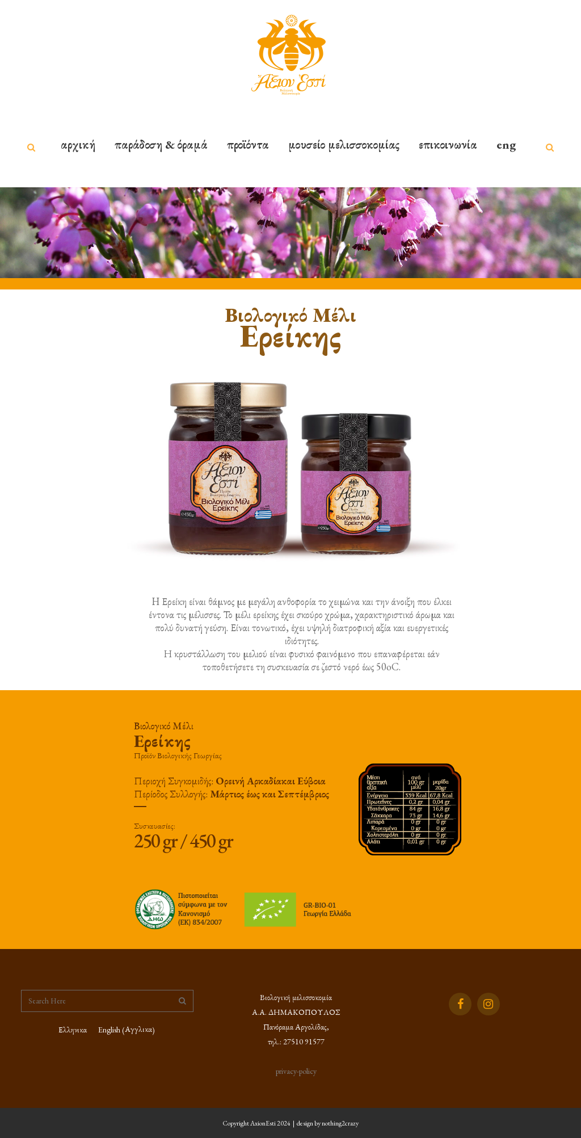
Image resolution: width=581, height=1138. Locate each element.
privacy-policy (296, 1071)
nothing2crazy (340, 1123)
